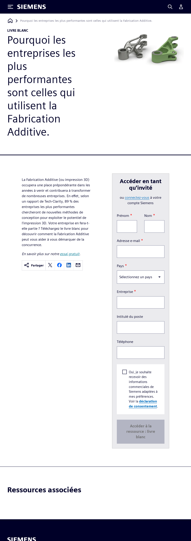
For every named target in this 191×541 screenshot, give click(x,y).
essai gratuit (69, 254)
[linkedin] (68, 265)
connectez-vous (137, 197)
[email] (78, 265)
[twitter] (50, 265)
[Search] (170, 6)
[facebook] (59, 265)
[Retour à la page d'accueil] (10, 21)
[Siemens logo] (31, 7)
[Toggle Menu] (10, 7)
